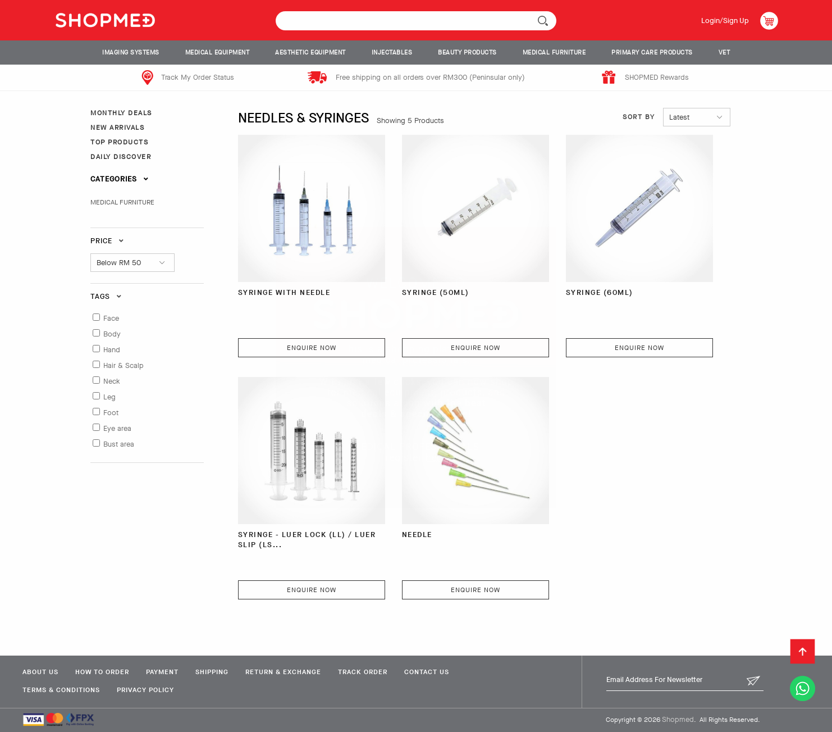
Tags (106, 296)
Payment (162, 671)
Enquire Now (311, 347)
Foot (110, 412)
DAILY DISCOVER (120, 156)
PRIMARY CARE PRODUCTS (652, 52)
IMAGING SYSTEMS (130, 52)
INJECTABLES (392, 52)
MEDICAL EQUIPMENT (217, 52)
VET (724, 52)
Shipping (211, 671)
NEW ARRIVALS (117, 127)
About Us (40, 671)
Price (107, 240)
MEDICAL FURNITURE (554, 52)
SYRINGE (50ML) (435, 292)
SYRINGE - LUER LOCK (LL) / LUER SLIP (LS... (307, 539)
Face (111, 318)
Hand (111, 349)
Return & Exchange (283, 671)
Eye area (117, 428)
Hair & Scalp (123, 365)
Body (112, 334)
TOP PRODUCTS (119, 142)
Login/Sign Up (725, 20)
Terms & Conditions (61, 689)
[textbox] (416, 20)
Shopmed (678, 719)
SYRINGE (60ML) (599, 292)
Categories (119, 179)
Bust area (118, 444)
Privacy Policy (145, 689)
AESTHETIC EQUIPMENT (310, 52)
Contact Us (426, 671)
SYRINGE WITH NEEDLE (284, 292)
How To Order (102, 671)
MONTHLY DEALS (121, 112)
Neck (111, 381)
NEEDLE (417, 534)
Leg (109, 397)
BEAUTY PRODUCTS (467, 52)
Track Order (362, 671)
